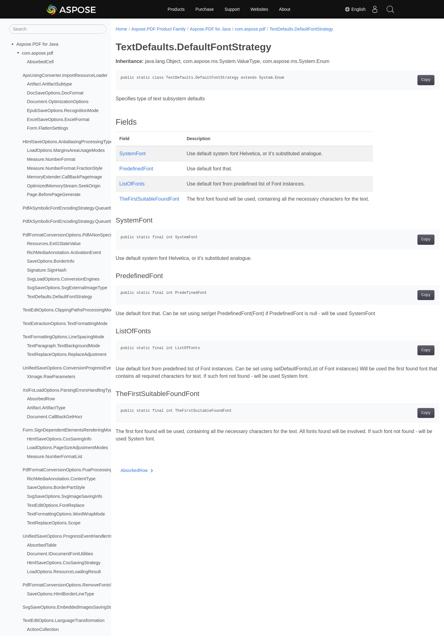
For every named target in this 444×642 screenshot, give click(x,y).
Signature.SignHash (46, 270)
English (355, 9)
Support (232, 9)
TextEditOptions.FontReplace (55, 505)
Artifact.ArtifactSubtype (49, 83)
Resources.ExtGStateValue (54, 243)
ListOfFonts (132, 183)
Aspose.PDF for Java (37, 44)
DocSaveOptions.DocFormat (55, 92)
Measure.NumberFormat (51, 159)
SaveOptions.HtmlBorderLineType (60, 593)
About (285, 9)
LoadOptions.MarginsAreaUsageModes (66, 150)
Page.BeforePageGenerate (54, 194)
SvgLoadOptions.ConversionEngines (63, 279)
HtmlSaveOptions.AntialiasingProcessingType (68, 141)
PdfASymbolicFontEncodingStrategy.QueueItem (70, 208)
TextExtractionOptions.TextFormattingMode (65, 323)
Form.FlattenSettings (47, 128)
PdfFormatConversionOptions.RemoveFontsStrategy (75, 584)
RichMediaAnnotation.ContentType (61, 478)
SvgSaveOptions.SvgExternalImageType (67, 287)
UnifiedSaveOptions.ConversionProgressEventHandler (76, 367)
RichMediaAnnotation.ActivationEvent (64, 252)
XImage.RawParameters (51, 376)
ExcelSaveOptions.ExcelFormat (58, 119)
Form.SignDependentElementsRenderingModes (70, 429)
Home (121, 29)
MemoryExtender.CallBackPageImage (64, 176)
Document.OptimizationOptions (57, 101)
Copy (403, 80)
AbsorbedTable (42, 545)
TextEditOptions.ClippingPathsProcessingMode (69, 309)
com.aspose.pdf (37, 53)
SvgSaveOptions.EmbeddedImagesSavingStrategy (73, 607)
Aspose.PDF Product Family (158, 29)
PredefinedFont (136, 168)
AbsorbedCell (40, 61)
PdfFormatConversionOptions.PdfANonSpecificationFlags (79, 234)
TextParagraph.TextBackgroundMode (63, 345)
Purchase (204, 9)
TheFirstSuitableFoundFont (149, 199)
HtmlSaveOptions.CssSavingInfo (59, 438)
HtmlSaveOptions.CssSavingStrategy (63, 562)
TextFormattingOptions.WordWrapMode (66, 513)
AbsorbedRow (41, 398)
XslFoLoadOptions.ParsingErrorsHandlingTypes (70, 390)
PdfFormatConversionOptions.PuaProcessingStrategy (76, 469)
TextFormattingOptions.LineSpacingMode (63, 336)
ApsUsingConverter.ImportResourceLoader (65, 75)
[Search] (57, 29)
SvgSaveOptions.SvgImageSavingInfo (64, 496)
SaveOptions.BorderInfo (50, 261)
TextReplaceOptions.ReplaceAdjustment (67, 354)
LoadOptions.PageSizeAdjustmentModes (67, 447)
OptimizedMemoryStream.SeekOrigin (63, 185)
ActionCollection (43, 629)
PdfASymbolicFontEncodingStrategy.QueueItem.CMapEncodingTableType (96, 221)
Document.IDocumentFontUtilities (60, 553)
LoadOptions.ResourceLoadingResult (64, 571)
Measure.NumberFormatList (54, 456)
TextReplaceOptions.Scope (54, 522)
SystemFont (132, 153)
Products (176, 9)
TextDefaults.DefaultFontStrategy (59, 296)
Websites (259, 9)
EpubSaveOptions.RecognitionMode (62, 110)
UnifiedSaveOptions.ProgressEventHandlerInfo (69, 536)
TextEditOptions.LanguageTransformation (63, 620)
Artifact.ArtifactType (46, 407)
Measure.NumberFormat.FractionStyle (65, 168)
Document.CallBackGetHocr (54, 416)
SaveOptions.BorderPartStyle (56, 487)
